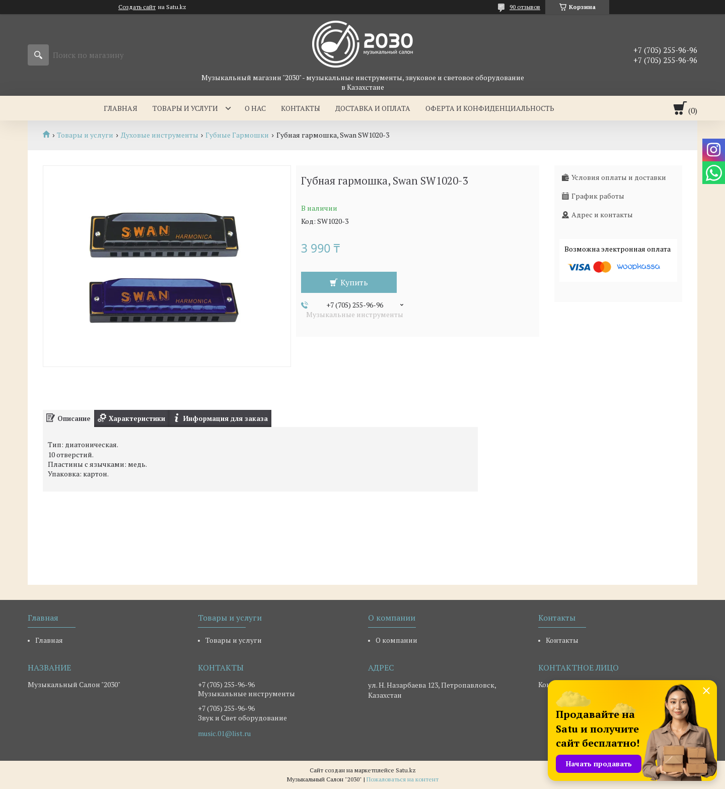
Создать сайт (137, 7)
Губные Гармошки (237, 135)
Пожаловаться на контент (403, 779)
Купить (354, 282)
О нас (255, 108)
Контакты (300, 108)
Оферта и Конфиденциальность (489, 108)
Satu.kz (406, 770)
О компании (396, 640)
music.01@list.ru (224, 733)
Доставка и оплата (372, 108)
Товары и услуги (185, 108)
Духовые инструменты (159, 135)
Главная (120, 108)
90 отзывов (525, 7)
